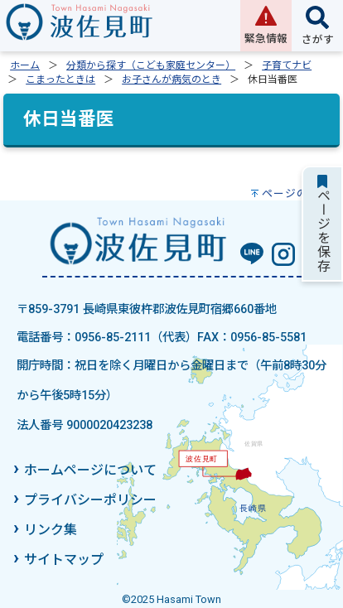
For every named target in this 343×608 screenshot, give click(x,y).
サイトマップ (64, 559)
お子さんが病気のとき (171, 79)
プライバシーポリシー (90, 500)
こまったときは (60, 79)
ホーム (25, 65)
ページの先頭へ (302, 193)
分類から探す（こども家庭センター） (150, 65)
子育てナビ (287, 65)
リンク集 (50, 530)
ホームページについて (90, 470)
